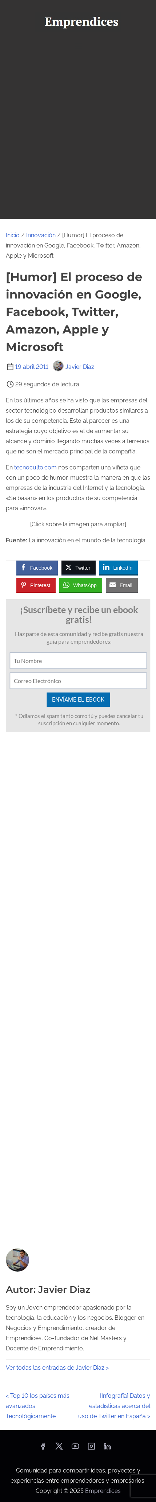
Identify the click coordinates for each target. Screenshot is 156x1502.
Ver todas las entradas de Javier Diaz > (57, 1367)
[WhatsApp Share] (80, 585)
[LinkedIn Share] (118, 567)
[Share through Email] (122, 585)
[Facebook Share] (37, 567)
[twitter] (59, 1448)
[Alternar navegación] (77, 46)
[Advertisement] (78, 136)
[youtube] (75, 1448)
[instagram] (91, 1448)
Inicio (13, 235)
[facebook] (43, 1448)
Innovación (41, 235)
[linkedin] (107, 1448)
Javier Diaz (73, 366)
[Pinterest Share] (36, 585)
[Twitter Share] (78, 567)
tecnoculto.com (35, 467)
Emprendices (103, 1490)
